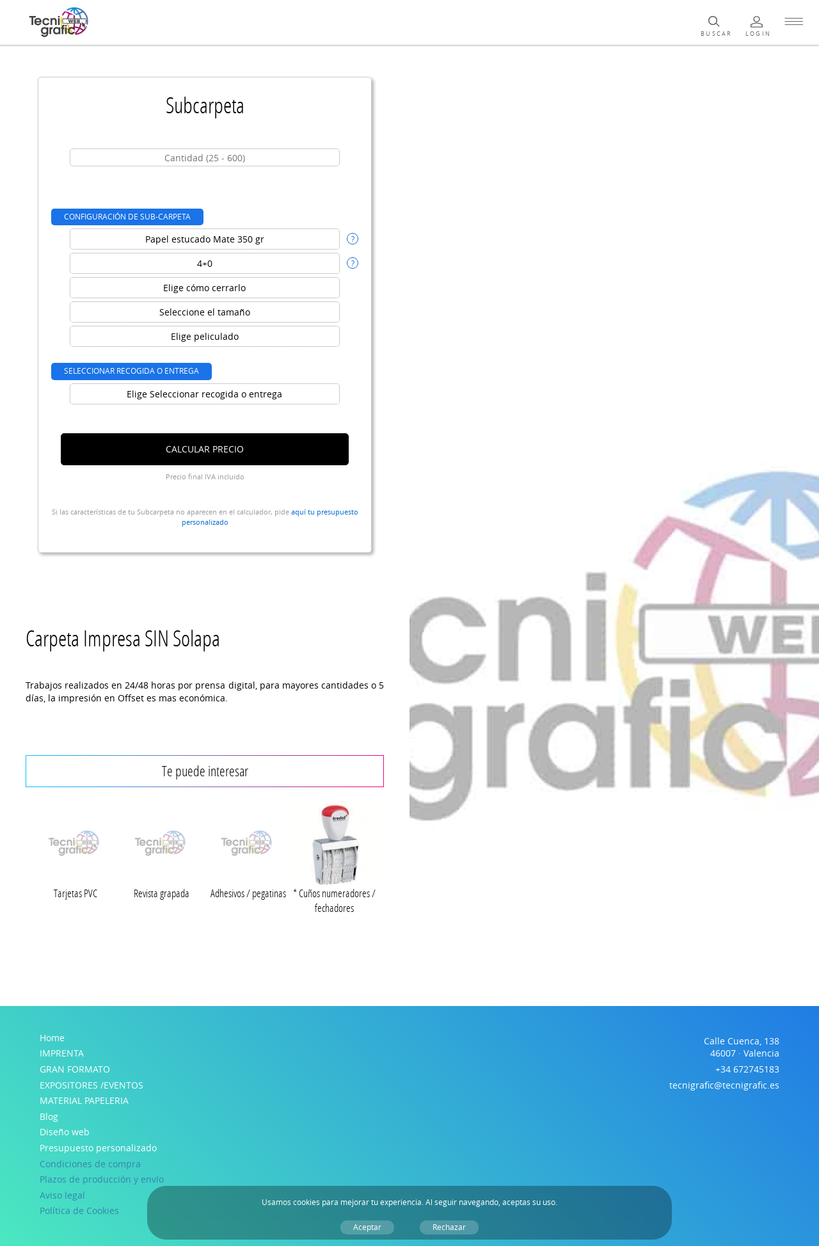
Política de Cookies (79, 1210)
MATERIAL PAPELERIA (84, 1100)
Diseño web (65, 1132)
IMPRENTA (62, 1053)
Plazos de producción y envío (102, 1179)
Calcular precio (205, 449)
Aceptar (367, 1227)
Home (52, 1038)
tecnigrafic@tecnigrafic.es (724, 1085)
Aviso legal (62, 1195)
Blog (49, 1116)
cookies (306, 1202)
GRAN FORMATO (75, 1069)
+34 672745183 (747, 1069)
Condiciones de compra (90, 1164)
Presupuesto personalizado (98, 1148)
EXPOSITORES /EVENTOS (91, 1085)
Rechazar (449, 1227)
